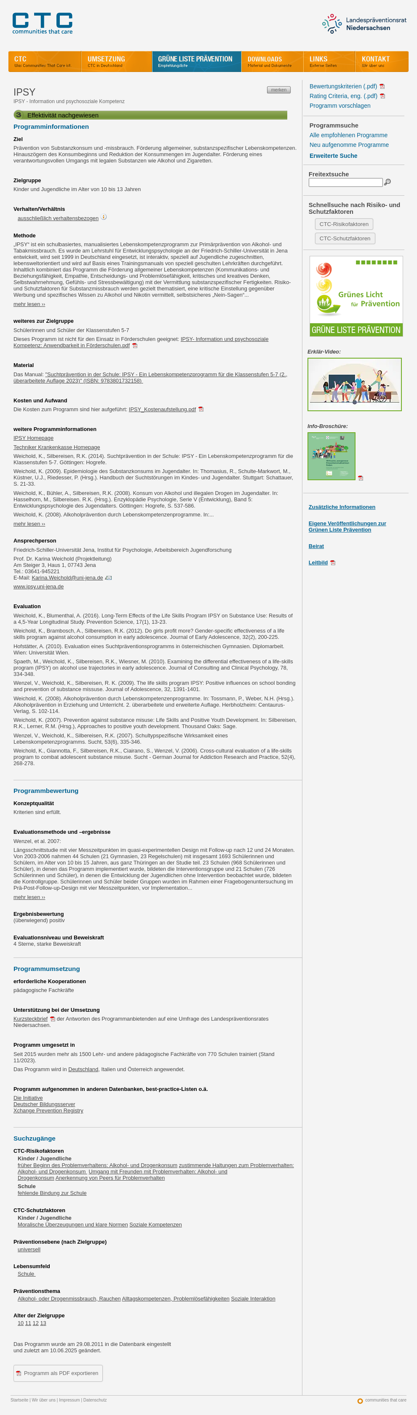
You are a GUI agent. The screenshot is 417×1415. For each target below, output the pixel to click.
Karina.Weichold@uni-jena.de (67, 578)
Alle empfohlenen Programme (349, 135)
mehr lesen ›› (29, 304)
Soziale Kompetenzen (155, 1224)
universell (29, 1249)
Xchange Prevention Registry (48, 1110)
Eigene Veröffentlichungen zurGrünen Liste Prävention (347, 526)
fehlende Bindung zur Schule (52, 1193)
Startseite (19, 1400)
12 (36, 1323)
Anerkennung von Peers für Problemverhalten (110, 1178)
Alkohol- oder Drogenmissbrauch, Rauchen (69, 1298)
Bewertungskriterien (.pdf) (343, 86)
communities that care (385, 1400)
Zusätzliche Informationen (342, 507)
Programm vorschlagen (340, 105)
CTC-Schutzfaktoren (345, 238)
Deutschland (83, 1069)
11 (28, 1323)
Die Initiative (28, 1098)
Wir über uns (44, 1400)
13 (43, 1323)
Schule (27, 1274)
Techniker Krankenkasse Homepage (56, 447)
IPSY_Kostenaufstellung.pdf (162, 409)
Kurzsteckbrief (30, 1019)
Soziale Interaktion (253, 1298)
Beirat (316, 546)
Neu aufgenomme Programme (349, 144)
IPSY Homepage (33, 438)
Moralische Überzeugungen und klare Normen (73, 1224)
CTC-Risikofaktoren (344, 224)
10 (21, 1323)
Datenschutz (95, 1400)
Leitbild (318, 562)
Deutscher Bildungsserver (44, 1104)
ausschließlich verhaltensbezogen (58, 218)
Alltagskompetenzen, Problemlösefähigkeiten (176, 1298)
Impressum (69, 1400)
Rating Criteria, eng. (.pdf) (343, 96)
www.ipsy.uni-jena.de (38, 586)
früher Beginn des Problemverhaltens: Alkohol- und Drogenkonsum (97, 1165)
